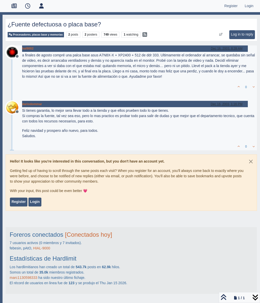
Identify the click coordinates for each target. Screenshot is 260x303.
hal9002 (28, 48)
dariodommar (32, 104)
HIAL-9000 (41, 248)
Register (18, 202)
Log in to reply (242, 34)
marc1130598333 (23, 278)
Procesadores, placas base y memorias (36, 34)
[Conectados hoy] (88, 234)
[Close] (251, 161)
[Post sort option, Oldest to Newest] (221, 34)
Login (35, 202)
